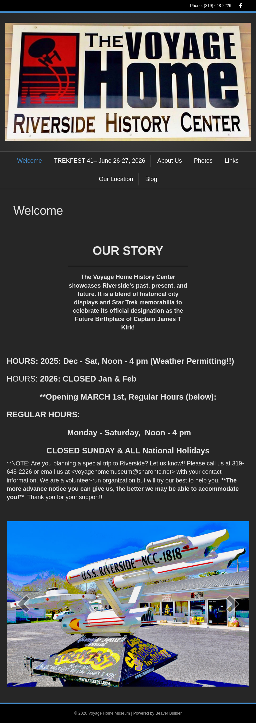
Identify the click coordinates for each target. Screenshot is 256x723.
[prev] (23, 604)
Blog (151, 179)
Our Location (116, 179)
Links (232, 160)
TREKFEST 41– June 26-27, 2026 (99, 160)
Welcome (29, 160)
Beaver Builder (168, 713)
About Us (169, 160)
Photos (203, 160)
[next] (232, 604)
